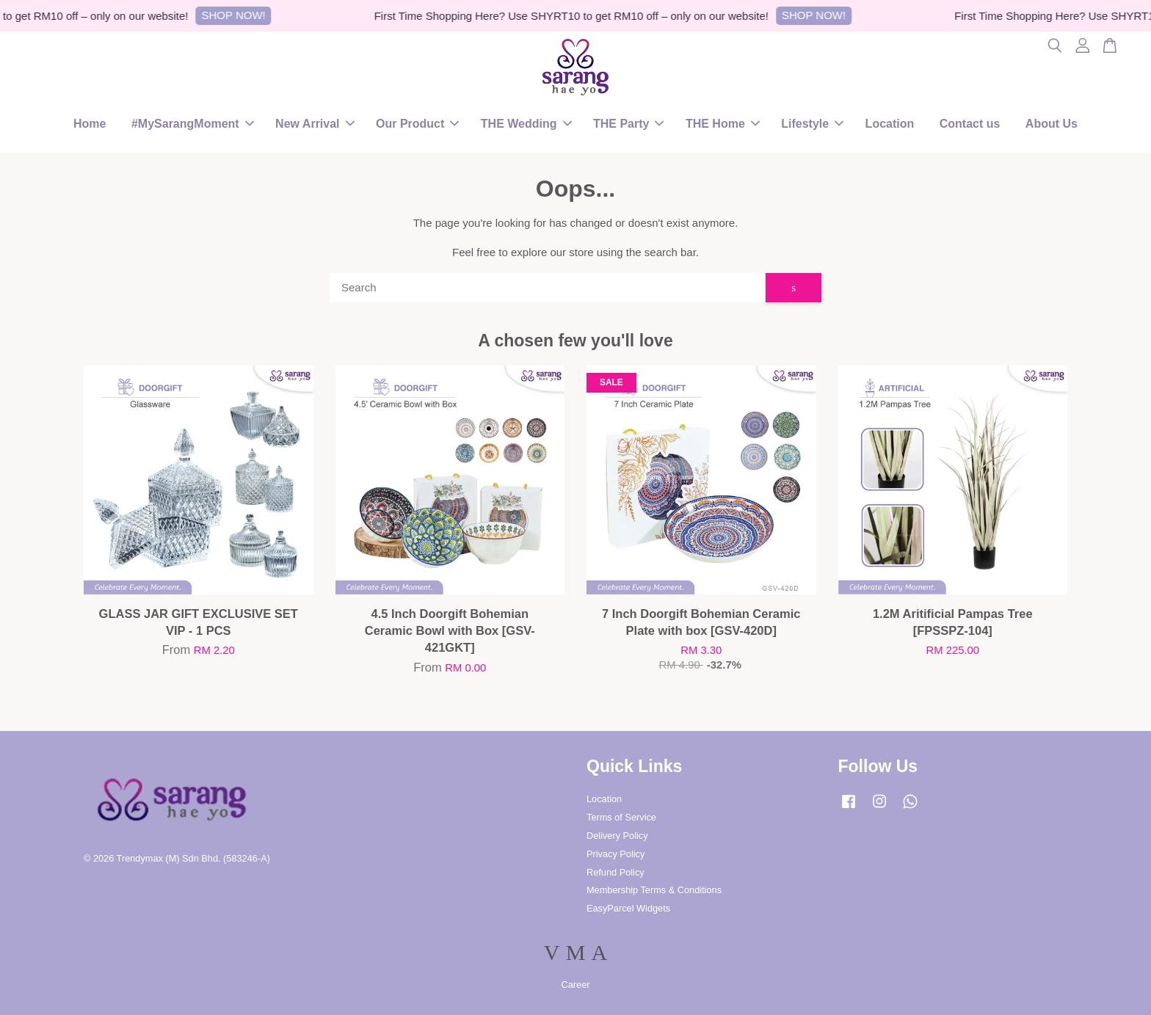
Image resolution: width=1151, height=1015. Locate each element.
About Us (1051, 123)
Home (89, 123)
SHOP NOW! (240, 15)
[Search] (548, 287)
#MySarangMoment (192, 123)
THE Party (628, 123)
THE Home (723, 123)
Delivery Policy (617, 835)
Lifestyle (812, 123)
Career (576, 984)
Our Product (417, 123)
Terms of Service (621, 817)
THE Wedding (526, 123)
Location (890, 123)
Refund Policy (616, 872)
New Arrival (314, 123)
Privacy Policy (616, 853)
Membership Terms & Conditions (654, 889)
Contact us (970, 123)
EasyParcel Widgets (628, 908)
